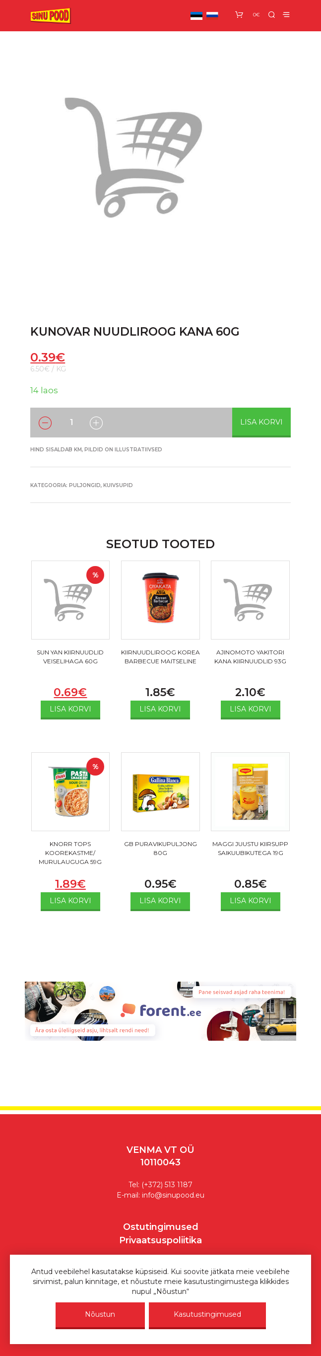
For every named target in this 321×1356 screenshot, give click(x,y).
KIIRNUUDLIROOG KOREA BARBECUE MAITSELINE (160, 656)
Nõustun (100, 1314)
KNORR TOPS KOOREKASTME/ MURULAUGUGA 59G (70, 852)
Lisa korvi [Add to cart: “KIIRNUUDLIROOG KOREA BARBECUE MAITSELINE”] (160, 709)
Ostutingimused (160, 1226)
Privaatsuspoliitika (160, 1240)
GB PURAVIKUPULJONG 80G (160, 848)
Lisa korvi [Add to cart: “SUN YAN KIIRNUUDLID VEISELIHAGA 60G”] (70, 709)
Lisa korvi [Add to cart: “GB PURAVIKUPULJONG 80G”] (160, 900)
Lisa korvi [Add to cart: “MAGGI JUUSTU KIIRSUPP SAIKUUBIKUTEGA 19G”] (250, 900)
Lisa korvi (261, 422)
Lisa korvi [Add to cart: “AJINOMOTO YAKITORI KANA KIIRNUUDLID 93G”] (250, 709)
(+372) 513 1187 (167, 1184)
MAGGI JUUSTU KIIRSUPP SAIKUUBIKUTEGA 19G (250, 848)
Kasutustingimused (207, 1314)
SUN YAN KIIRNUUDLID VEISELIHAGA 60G (70, 656)
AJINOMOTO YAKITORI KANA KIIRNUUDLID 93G (250, 656)
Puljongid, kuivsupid (101, 485)
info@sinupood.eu (173, 1195)
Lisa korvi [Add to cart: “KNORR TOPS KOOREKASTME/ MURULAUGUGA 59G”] (70, 900)
